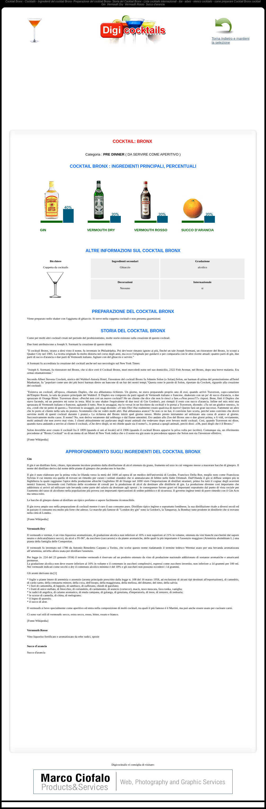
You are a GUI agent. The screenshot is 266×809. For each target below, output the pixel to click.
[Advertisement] (133, 89)
